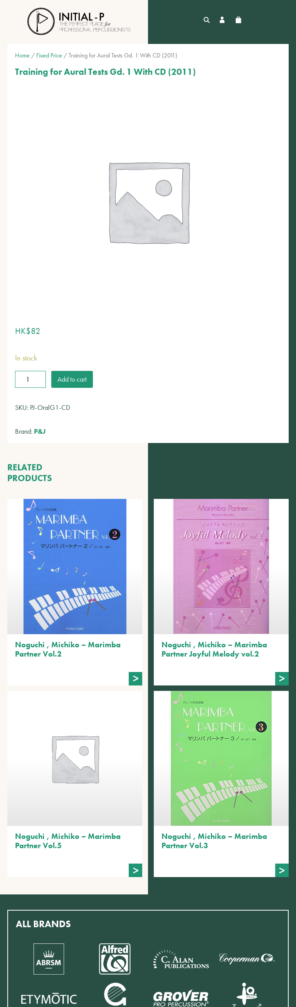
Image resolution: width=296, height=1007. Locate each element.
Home (22, 55)
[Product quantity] (30, 379)
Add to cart (72, 379)
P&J (39, 431)
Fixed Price (49, 55)
